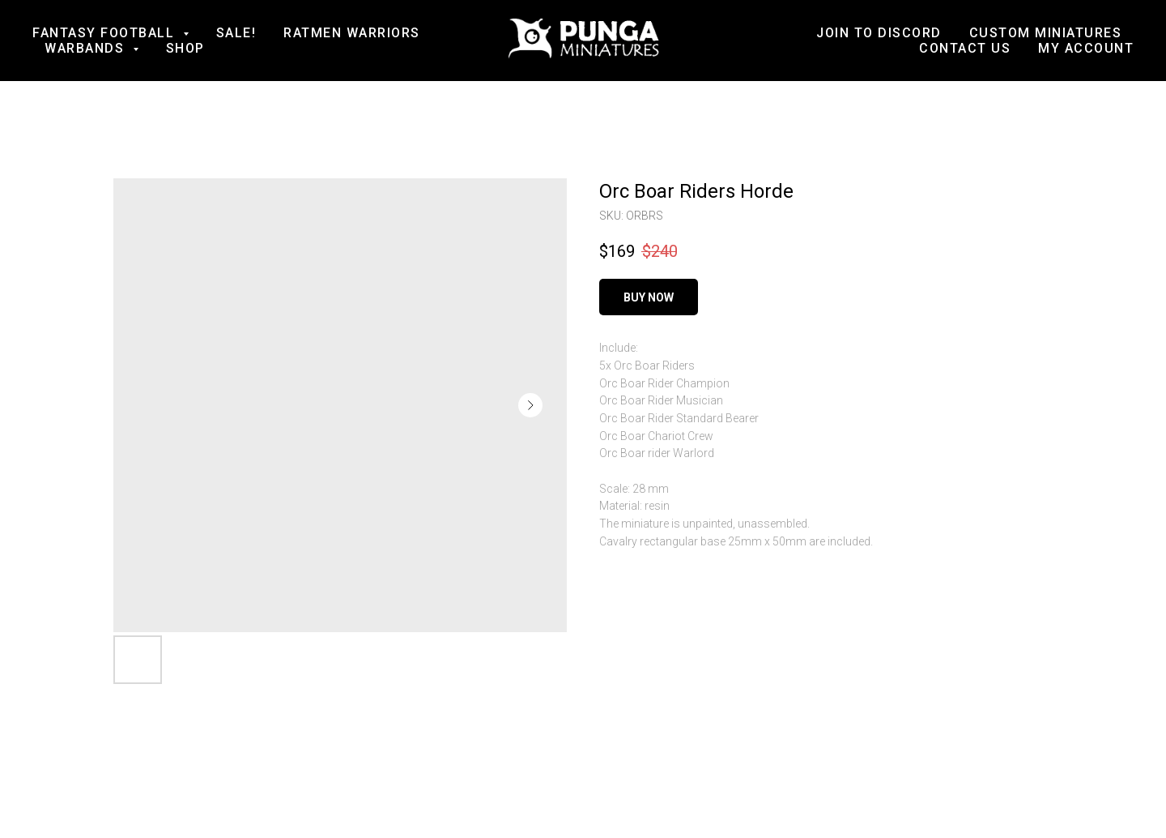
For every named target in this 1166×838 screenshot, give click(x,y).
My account (1086, 48)
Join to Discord (879, 33)
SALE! (236, 33)
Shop (185, 48)
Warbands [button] (87, 48)
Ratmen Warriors (351, 33)
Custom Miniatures (1045, 33)
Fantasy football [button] (105, 33)
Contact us (965, 48)
